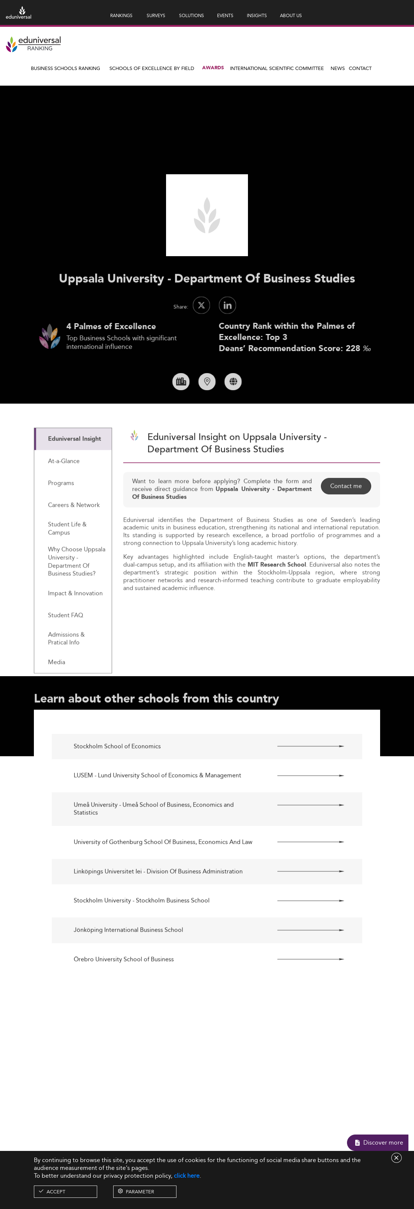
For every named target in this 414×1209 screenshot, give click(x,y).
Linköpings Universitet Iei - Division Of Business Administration (158, 899)
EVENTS (225, 15)
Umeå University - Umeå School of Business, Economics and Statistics (154, 836)
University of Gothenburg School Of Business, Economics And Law (163, 870)
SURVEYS (156, 15)
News (338, 68)
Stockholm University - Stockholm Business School (142, 928)
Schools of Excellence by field (151, 68)
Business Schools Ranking (65, 68)
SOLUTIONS (191, 15)
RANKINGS (121, 15)
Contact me (346, 513)
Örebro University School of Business (124, 987)
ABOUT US (291, 15)
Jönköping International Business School (128, 958)
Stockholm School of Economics (117, 774)
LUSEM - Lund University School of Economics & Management (157, 803)
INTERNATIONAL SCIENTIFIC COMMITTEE (277, 68)
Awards (213, 68)
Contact (360, 68)
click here (187, 1175)
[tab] (73, 467)
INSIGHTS (257, 15)
